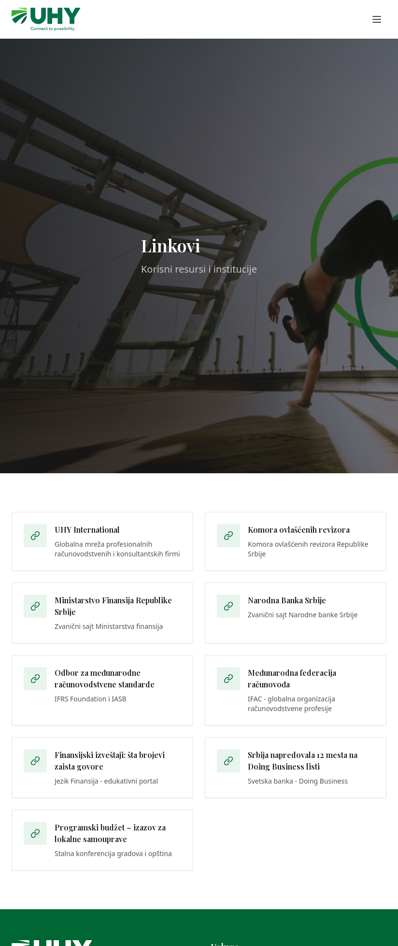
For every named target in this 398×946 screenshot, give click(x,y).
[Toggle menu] (376, 19)
